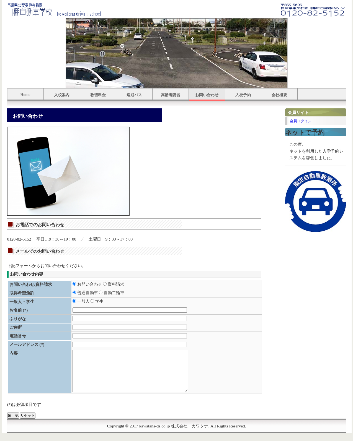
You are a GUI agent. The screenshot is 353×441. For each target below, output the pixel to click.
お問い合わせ (206, 95)
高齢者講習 (170, 95)
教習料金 (98, 95)
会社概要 (279, 95)
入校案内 (61, 95)
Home (25, 95)
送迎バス (134, 95)
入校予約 (243, 95)
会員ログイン (300, 121)
